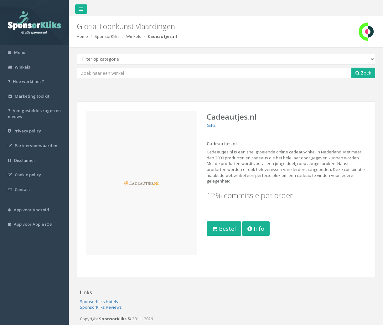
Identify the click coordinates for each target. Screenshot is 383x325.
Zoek (363, 73)
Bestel (224, 228)
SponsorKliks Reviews (101, 307)
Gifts (211, 125)
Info (255, 228)
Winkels (133, 36)
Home (82, 36)
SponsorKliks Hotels (99, 301)
